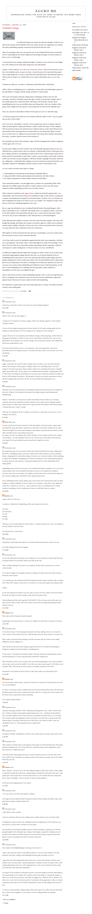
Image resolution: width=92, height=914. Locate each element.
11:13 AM (5, 895)
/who (73, 23)
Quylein (7, 496)
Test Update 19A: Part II (80, 30)
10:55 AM (5, 534)
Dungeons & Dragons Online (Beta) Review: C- (80, 40)
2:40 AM (5, 381)
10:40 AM (5, 491)
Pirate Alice (8, 422)
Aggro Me (46, 11)
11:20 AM (5, 550)
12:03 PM (5, 624)
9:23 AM (5, 417)
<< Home (5, 903)
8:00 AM (23, 291)
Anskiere (7, 613)
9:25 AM (5, 443)
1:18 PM (5, 736)
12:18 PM (5, 674)
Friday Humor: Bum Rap (80, 45)
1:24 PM (5, 762)
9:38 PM (5, 804)
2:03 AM (5, 356)
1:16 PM (5, 726)
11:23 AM (5, 608)
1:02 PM (5, 702)
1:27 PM (5, 785)
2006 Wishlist (76, 70)
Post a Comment (9, 899)
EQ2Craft (18, 848)
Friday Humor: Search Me (80, 68)
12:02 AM (5, 308)
